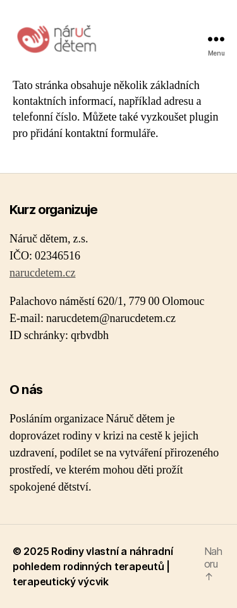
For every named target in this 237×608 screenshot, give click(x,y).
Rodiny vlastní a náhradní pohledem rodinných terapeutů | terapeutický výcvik (93, 566)
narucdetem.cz (42, 273)
